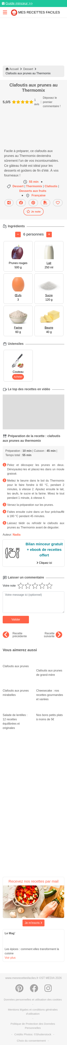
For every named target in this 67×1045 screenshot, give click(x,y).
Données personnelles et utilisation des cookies (33, 999)
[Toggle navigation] (5, 12)
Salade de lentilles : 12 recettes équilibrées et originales (17, 718)
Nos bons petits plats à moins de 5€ (50, 714)
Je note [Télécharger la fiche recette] (33, 211)
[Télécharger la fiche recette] (45, 202)
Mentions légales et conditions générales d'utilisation (33, 1011)
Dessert (28, 69)
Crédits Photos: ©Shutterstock (32, 1034)
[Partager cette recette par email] (8, 202)
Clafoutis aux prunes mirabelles (17, 689)
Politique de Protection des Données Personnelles (33, 1025)
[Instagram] (48, 988)
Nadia (17, 534)
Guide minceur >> (19, 3)
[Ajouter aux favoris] (58, 202)
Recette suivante (53, 635)
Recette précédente (15, 635)
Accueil (12, 69)
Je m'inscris (33, 922)
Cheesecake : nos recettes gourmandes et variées (50, 691)
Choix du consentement (31, 1040)
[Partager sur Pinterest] (33, 202)
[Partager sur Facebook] (21, 202)
